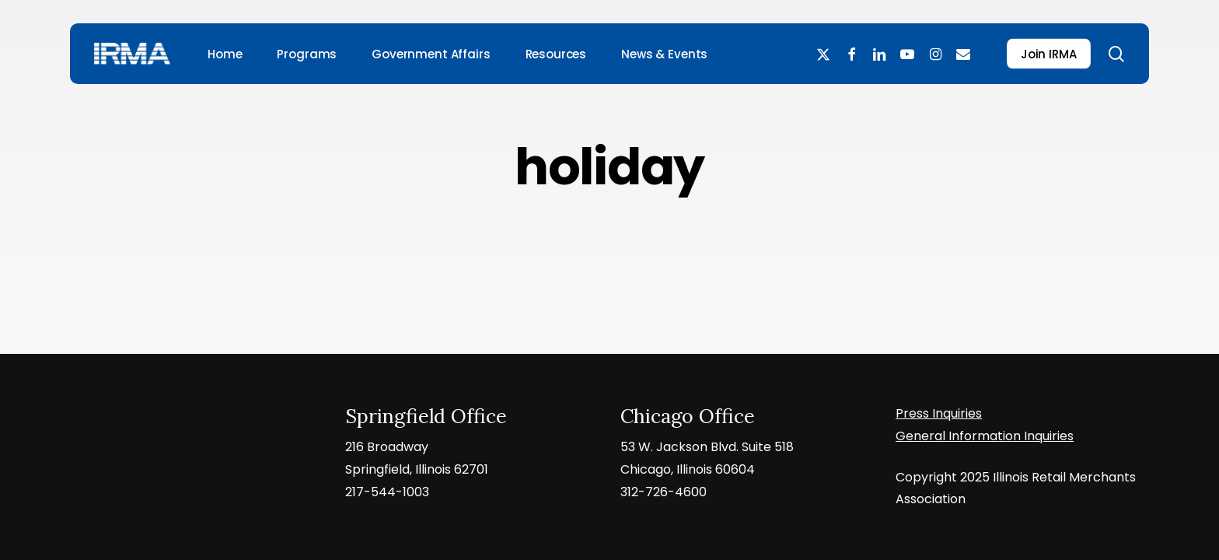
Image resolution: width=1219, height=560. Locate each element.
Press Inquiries (939, 413)
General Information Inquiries (985, 436)
